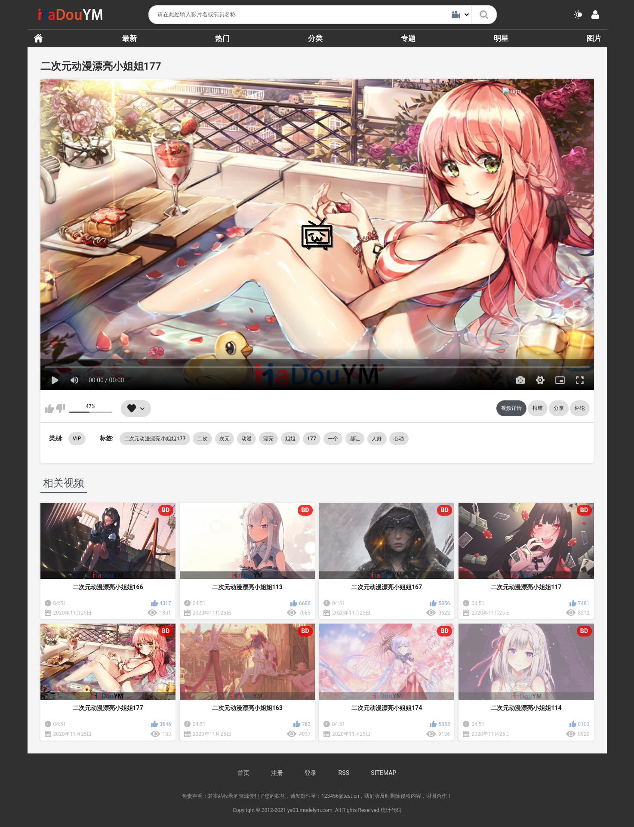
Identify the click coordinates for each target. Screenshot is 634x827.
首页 (38, 38)
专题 (408, 38)
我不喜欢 (60, 408)
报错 (537, 408)
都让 (355, 439)
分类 (315, 38)
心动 (399, 439)
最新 (129, 38)
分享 (559, 408)
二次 (202, 439)
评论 (580, 408)
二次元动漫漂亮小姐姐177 (155, 439)
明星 (501, 38)
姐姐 (290, 439)
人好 (377, 439)
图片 (594, 38)
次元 (224, 439)
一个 (333, 439)
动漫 (246, 439)
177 (311, 439)
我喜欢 (49, 408)
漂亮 (268, 439)
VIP (77, 439)
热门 (222, 38)
